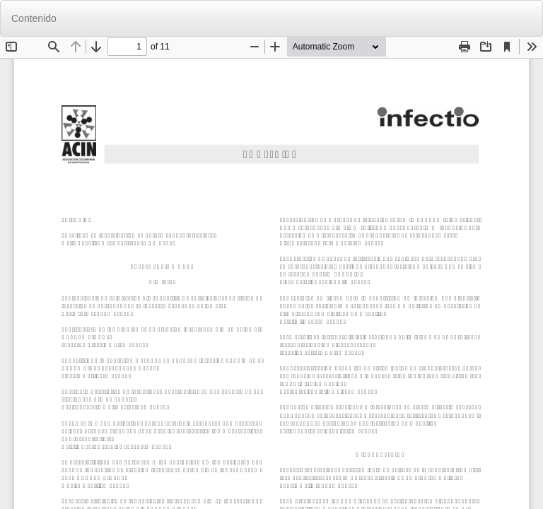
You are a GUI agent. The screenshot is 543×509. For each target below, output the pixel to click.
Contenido (34, 18)
